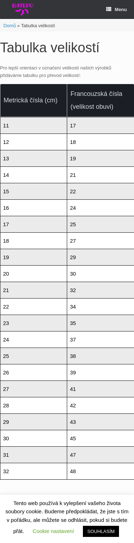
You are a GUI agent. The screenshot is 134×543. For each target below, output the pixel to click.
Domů (10, 25)
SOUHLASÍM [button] (101, 531)
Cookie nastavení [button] (53, 531)
